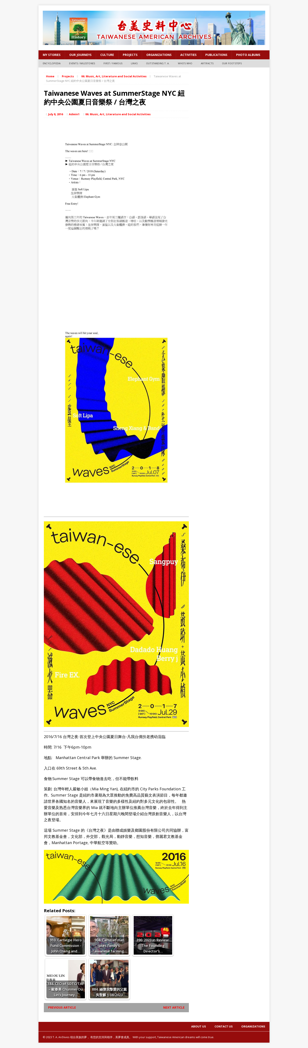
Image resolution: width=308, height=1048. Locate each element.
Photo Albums (248, 55)
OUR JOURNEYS (80, 55)
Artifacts (207, 63)
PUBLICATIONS (216, 55)
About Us (198, 1026)
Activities (188, 55)
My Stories (52, 55)
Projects (130, 55)
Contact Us (224, 1026)
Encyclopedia (52, 63)
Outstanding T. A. (157, 63)
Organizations (159, 55)
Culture (107, 55)
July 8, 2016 (55, 114)
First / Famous (113, 63)
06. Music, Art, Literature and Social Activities (118, 114)
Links (134, 63)
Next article (174, 1007)
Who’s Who (185, 63)
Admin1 (74, 114)
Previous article (62, 1007)
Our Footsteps (232, 63)
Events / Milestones (82, 63)
